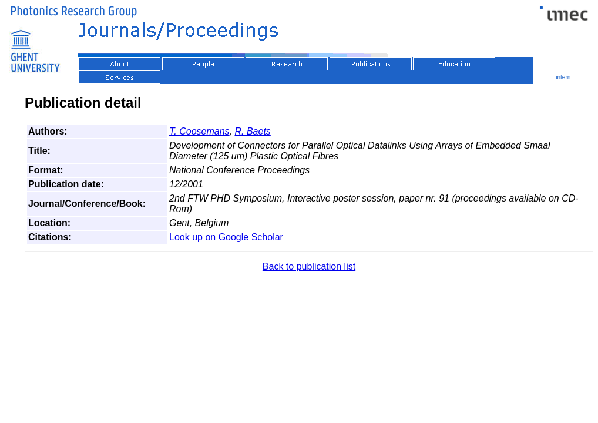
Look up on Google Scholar (226, 237)
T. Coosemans (199, 131)
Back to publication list (309, 266)
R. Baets (252, 131)
